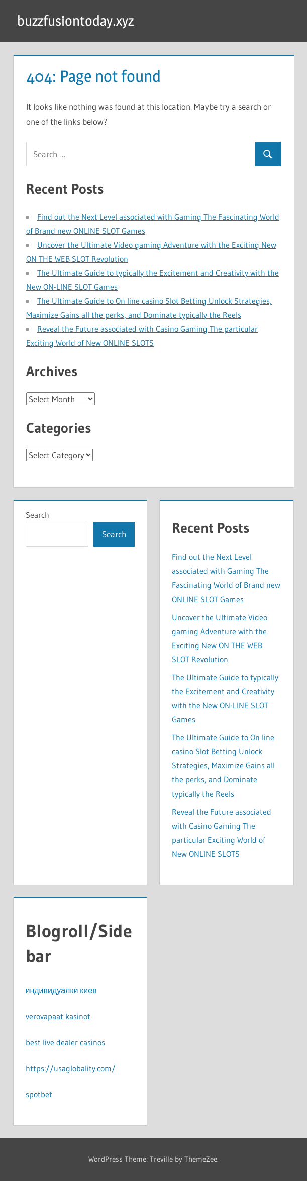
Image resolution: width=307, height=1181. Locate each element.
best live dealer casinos (65, 1042)
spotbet (39, 1094)
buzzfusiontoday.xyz (75, 20)
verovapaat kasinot (58, 1016)
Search (37, 515)
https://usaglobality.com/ (71, 1068)
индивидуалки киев (61, 990)
